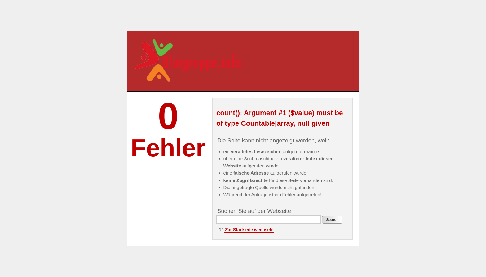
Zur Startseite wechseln (249, 229)
